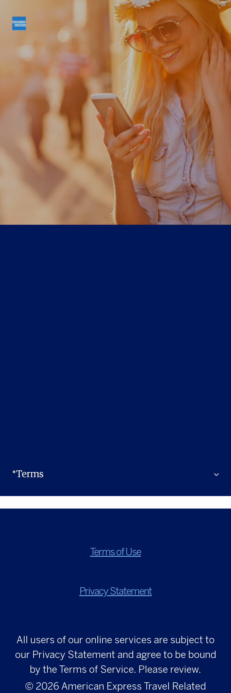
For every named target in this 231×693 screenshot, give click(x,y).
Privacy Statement (115, 592)
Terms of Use (115, 552)
